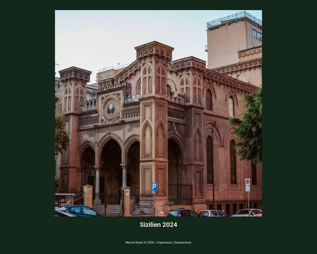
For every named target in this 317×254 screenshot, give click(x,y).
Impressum (164, 242)
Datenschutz (182, 242)
